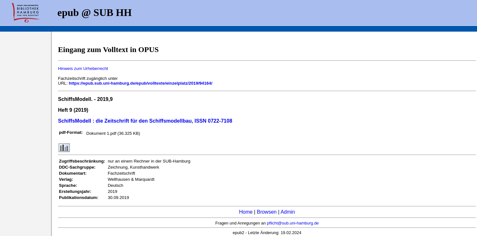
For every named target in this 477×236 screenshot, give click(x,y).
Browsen (267, 212)
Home (246, 212)
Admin (287, 212)
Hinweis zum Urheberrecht (83, 68)
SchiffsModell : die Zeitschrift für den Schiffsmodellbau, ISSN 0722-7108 (145, 121)
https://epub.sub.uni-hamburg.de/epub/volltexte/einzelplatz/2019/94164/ (140, 83)
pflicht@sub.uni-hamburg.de (293, 223)
